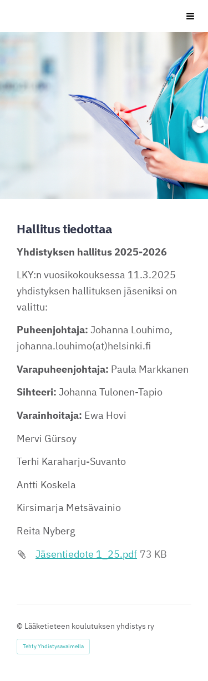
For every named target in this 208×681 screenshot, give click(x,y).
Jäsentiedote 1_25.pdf (86, 554)
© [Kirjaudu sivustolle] (20, 626)
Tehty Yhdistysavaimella (53, 646)
